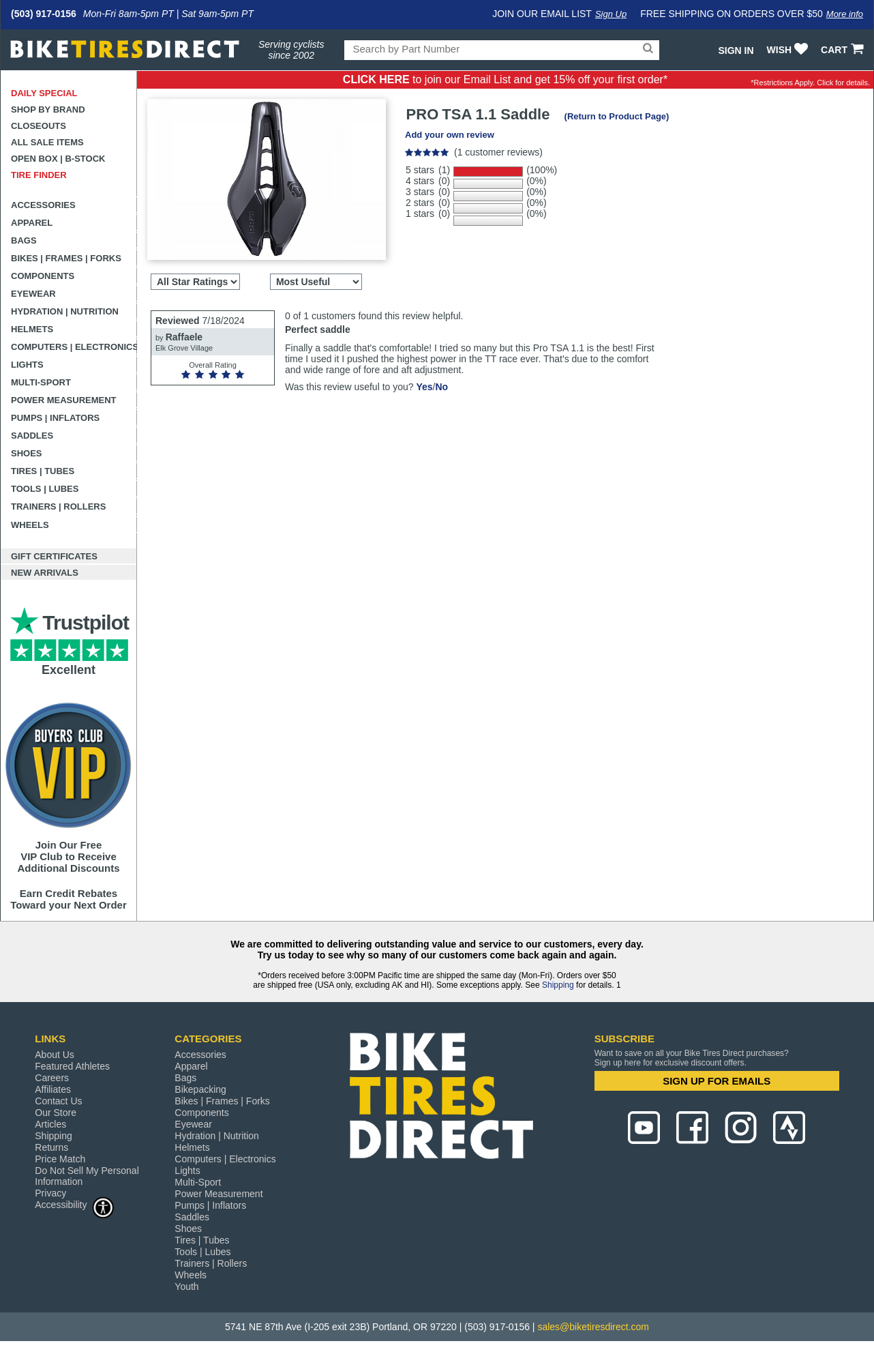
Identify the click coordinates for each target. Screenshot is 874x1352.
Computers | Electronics (74, 347)
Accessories (43, 205)
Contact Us (58, 1101)
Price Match (60, 1158)
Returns (51, 1147)
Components (42, 276)
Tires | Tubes (42, 471)
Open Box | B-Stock (58, 158)
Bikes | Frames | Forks (66, 258)
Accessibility (74, 1204)
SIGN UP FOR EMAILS (716, 1081)
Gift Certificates (54, 556)
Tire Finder (39, 175)
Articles (50, 1124)
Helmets (32, 329)
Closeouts (38, 126)
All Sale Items (47, 142)
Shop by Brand (48, 109)
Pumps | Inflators (55, 418)
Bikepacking (200, 1089)
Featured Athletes (72, 1066)
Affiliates (53, 1089)
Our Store (55, 1112)
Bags (24, 240)
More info (844, 14)
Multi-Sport (41, 382)
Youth (186, 1286)
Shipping (558, 985)
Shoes (26, 453)
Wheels (30, 525)
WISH (789, 49)
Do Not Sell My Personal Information (87, 1176)
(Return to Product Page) (616, 116)
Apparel (31, 223)
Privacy (50, 1193)
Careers (52, 1077)
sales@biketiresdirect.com (593, 1326)
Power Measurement (64, 400)
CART (844, 49)
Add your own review (449, 135)
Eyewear (33, 294)
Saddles (32, 435)
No (441, 386)
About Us (54, 1054)
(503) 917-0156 (43, 13)
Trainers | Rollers (58, 506)
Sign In (735, 50)
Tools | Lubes (44, 489)
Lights (27, 364)
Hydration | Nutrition (65, 311)
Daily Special (44, 93)
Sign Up (611, 14)
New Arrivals (44, 573)
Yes (424, 386)
